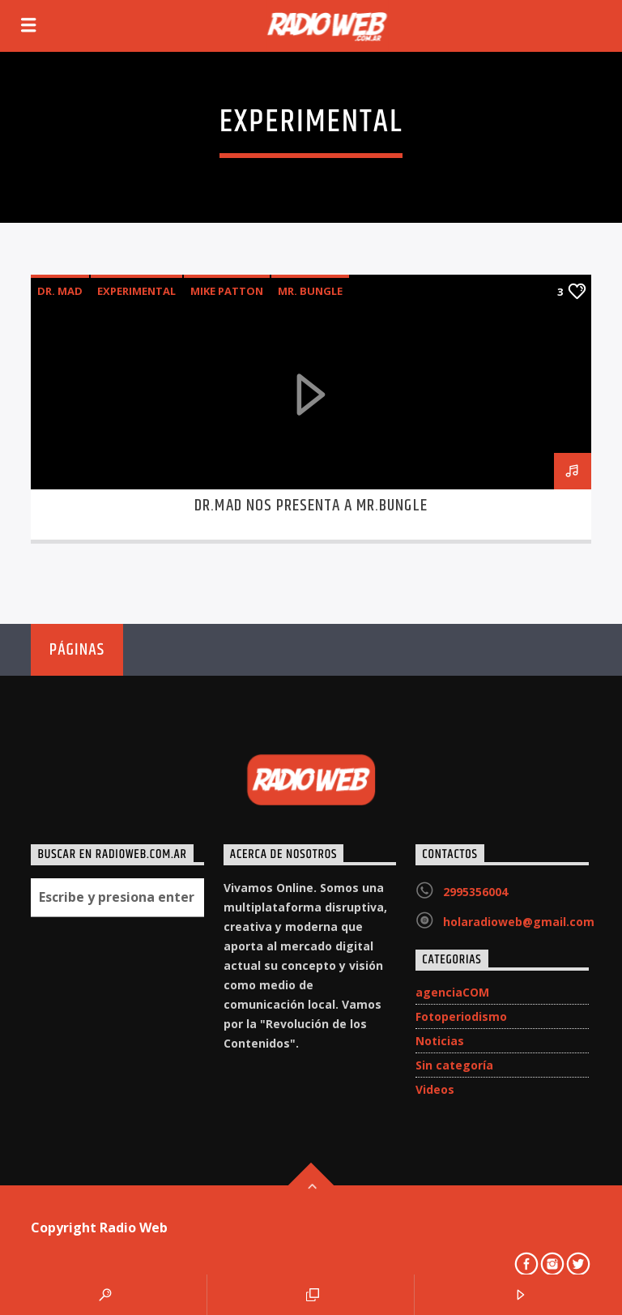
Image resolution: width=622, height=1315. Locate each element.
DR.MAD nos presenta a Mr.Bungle (310, 506)
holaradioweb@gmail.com (518, 921)
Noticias (439, 1040)
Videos (434, 1089)
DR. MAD (60, 291)
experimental (136, 291)
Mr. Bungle (310, 291)
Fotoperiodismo (461, 1016)
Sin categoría (454, 1065)
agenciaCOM (452, 992)
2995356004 (475, 891)
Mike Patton (226, 291)
